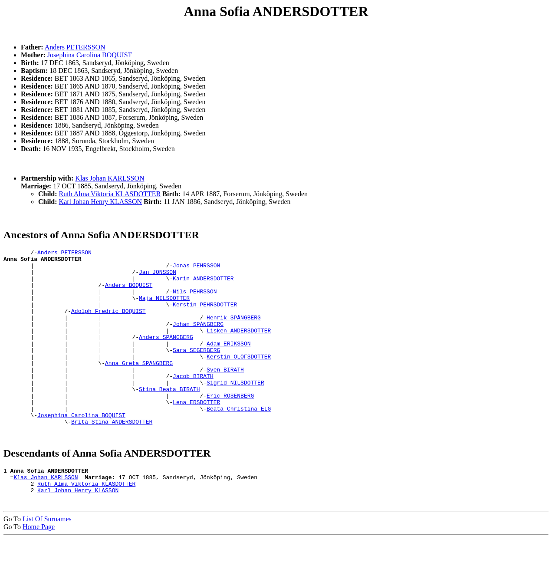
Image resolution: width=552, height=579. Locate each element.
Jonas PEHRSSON (196, 269)
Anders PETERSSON (75, 47)
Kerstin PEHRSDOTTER (205, 316)
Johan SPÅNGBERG (198, 339)
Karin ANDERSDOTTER (203, 285)
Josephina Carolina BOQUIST (89, 55)
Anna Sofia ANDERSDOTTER (276, 11)
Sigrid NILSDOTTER (235, 410)
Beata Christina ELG (239, 441)
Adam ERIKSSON (228, 363)
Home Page (39, 567)
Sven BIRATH (225, 394)
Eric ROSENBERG (230, 425)
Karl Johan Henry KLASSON (100, 201)
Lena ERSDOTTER (196, 433)
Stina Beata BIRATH (169, 417)
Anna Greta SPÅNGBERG (139, 386)
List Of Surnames (47, 559)
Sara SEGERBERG (196, 371)
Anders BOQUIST (128, 292)
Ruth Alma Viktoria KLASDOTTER (110, 193)
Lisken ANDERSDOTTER (239, 347)
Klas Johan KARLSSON (109, 178)
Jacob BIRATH (193, 402)
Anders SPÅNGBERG (166, 355)
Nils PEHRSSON (195, 300)
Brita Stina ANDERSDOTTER (111, 457)
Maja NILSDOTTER (164, 308)
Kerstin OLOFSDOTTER (239, 378)
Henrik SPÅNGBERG (234, 332)
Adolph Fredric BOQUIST (108, 324)
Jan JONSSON (157, 277)
